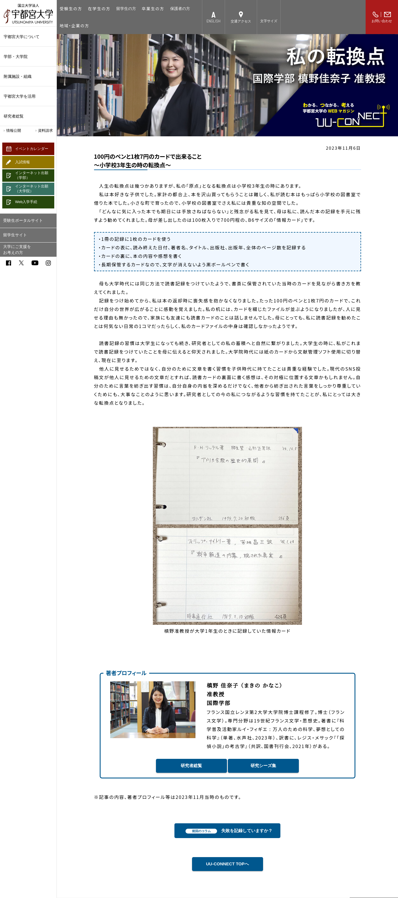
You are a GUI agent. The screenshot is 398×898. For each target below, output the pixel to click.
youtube (35, 262)
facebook (8, 263)
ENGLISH (213, 20)
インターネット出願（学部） (31, 175)
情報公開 (13, 130)
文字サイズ (268, 21)
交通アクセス (241, 21)
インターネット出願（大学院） (31, 188)
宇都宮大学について (28, 36)
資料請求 (45, 130)
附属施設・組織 (28, 76)
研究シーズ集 (263, 765)
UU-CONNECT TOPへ (227, 863)
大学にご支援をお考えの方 (17, 249)
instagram (48, 263)
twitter (21, 262)
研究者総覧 (14, 116)
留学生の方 (126, 8)
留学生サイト (15, 235)
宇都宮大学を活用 (28, 96)
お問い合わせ (382, 21)
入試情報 (22, 162)
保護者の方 (180, 8)
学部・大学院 (28, 56)
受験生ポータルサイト (23, 220)
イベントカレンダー (31, 149)
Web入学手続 (26, 202)
